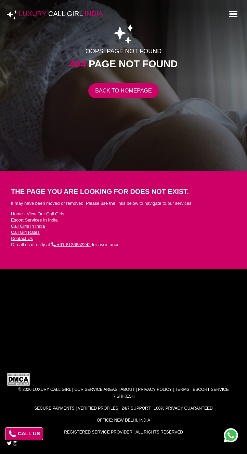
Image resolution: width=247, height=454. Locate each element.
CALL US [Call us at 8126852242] (24, 434)
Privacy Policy (155, 389)
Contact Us (22, 238)
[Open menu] (233, 13)
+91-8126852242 (71, 244)
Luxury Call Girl (52, 389)
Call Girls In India (28, 226)
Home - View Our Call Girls (37, 213)
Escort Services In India (34, 220)
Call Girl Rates (25, 232)
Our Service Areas (95, 389)
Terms (182, 389)
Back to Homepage (123, 91)
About (127, 389)
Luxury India (61, 13)
